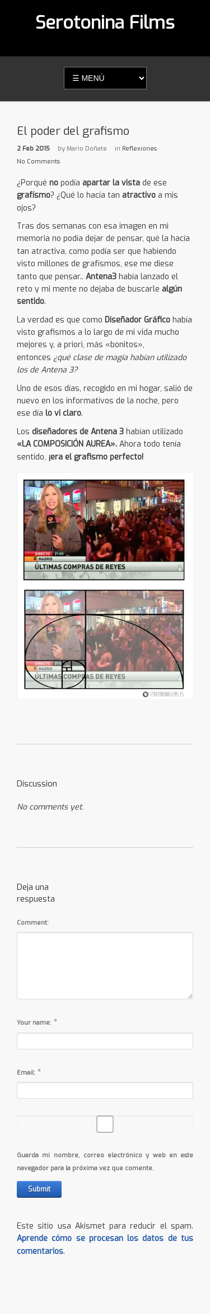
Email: (26, 1073)
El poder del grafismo (73, 131)
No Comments (38, 161)
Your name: (34, 1023)
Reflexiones (139, 148)
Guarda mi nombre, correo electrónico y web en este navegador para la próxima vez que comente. (105, 1161)
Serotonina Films (105, 22)
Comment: (33, 923)
